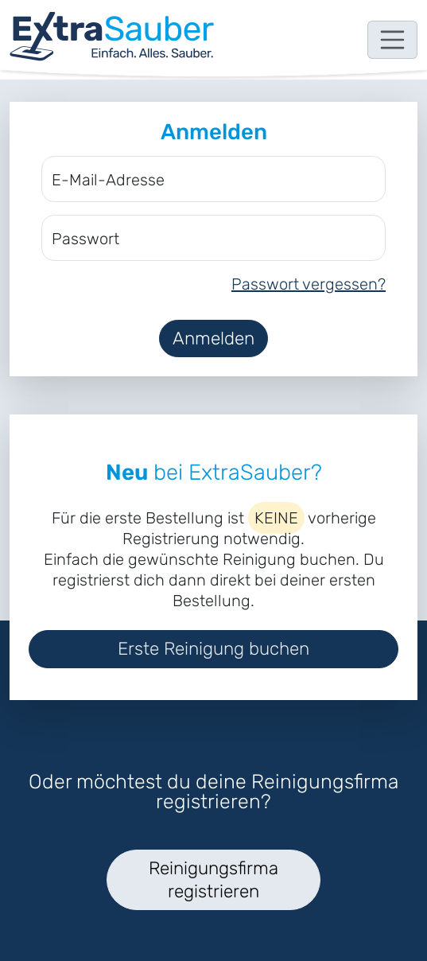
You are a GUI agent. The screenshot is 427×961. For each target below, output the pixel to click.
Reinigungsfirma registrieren (213, 880)
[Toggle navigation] (392, 40)
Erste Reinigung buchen (213, 648)
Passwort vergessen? (308, 284)
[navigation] (112, 36)
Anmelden (213, 338)
